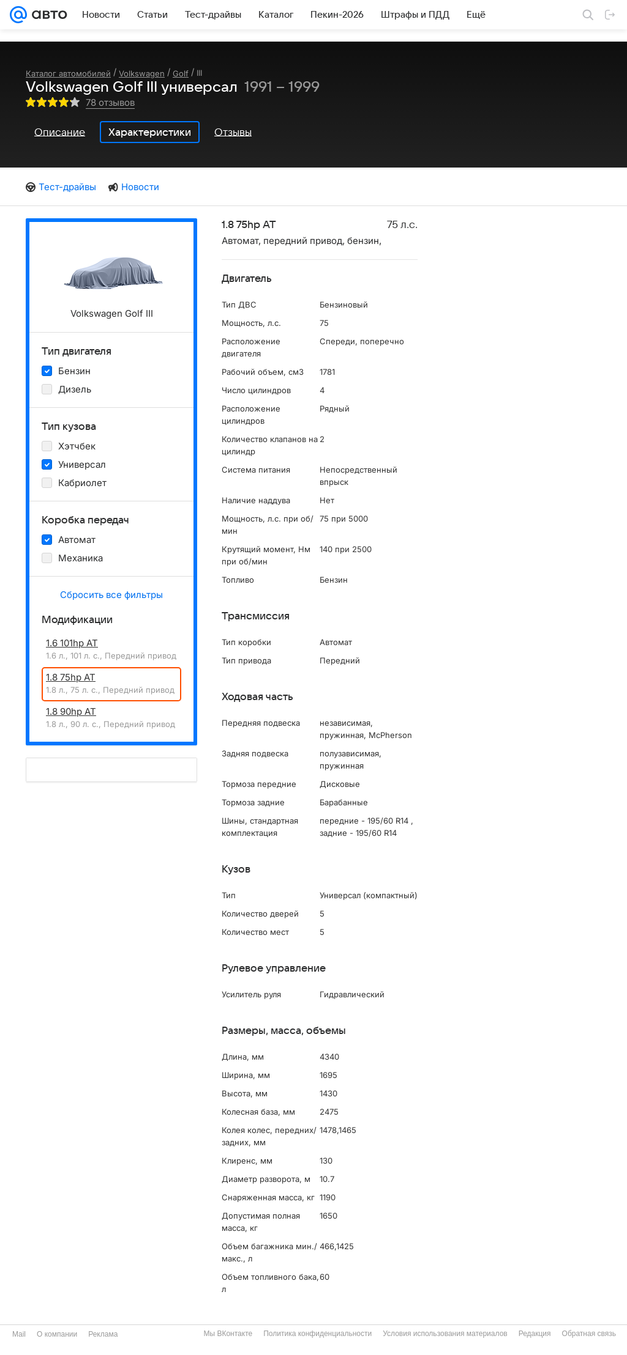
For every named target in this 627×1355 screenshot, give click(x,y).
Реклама (103, 1334)
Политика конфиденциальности (317, 1333)
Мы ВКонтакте (227, 1333)
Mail (19, 1334)
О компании (57, 1334)
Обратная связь (589, 1333)
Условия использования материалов (445, 1333)
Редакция (535, 1333)
